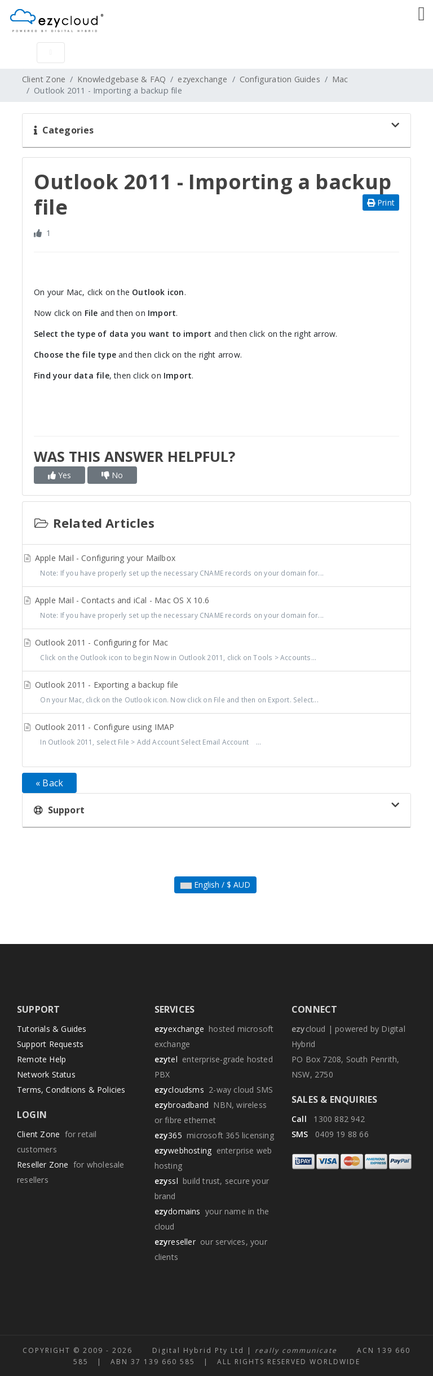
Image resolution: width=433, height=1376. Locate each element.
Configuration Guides (280, 79)
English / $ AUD (215, 884)
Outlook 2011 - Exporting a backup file (216, 693)
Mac (340, 79)
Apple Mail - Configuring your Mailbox (216, 567)
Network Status (46, 1074)
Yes (59, 475)
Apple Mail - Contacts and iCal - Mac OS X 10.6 (216, 609)
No (112, 475)
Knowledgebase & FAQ (121, 79)
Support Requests (50, 1044)
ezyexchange (202, 79)
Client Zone (43, 79)
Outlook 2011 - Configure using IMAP (216, 736)
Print (381, 202)
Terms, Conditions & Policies (71, 1089)
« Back (49, 783)
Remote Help (41, 1059)
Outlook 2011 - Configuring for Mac (216, 651)
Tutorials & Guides (52, 1028)
